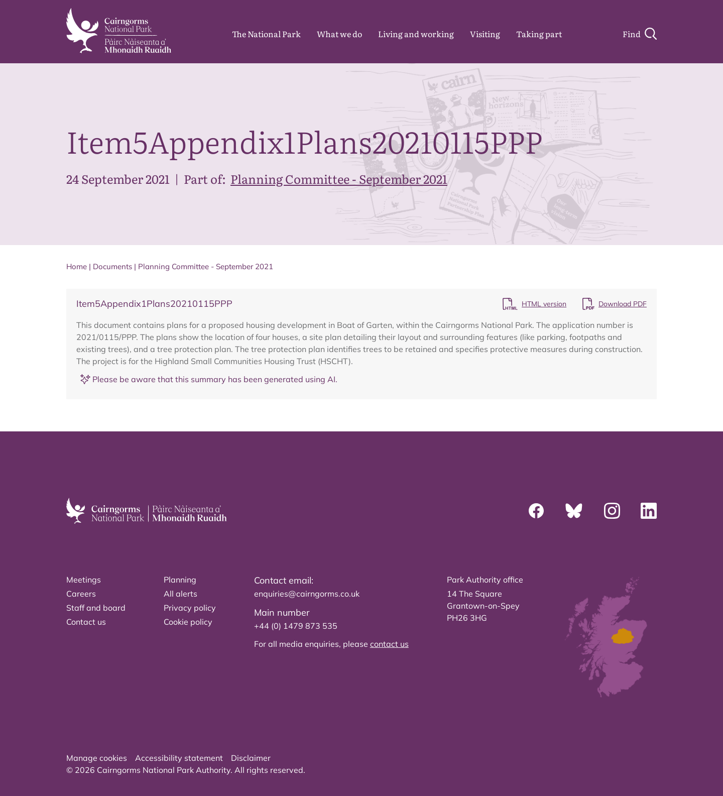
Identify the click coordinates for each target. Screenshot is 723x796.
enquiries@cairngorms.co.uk (306, 594)
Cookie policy (188, 622)
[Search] (640, 34)
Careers (81, 594)
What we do (339, 34)
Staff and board (96, 608)
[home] (118, 30)
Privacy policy (190, 608)
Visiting (485, 34)
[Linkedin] (649, 511)
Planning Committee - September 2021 (338, 178)
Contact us (86, 622)
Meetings (83, 580)
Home (76, 266)
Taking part (539, 34)
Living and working (416, 34)
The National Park (266, 34)
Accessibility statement (179, 758)
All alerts (180, 594)
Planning (180, 580)
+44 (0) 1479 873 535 (295, 626)
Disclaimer (251, 758)
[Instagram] (612, 511)
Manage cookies (96, 758)
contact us (389, 644)
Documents (112, 266)
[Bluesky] (574, 511)
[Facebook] (536, 511)
